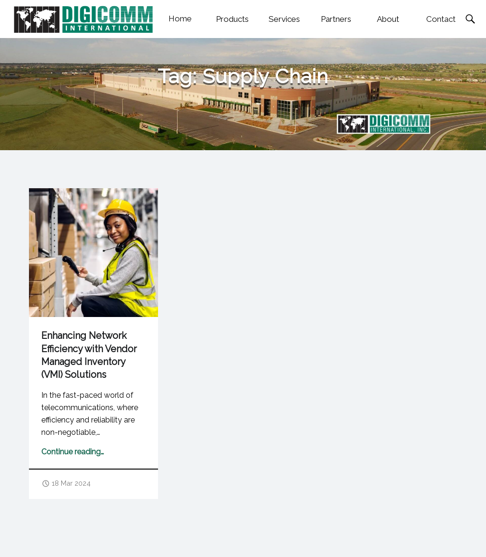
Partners (336, 19)
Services (284, 19)
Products (232, 19)
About (388, 19)
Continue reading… (72, 451)
